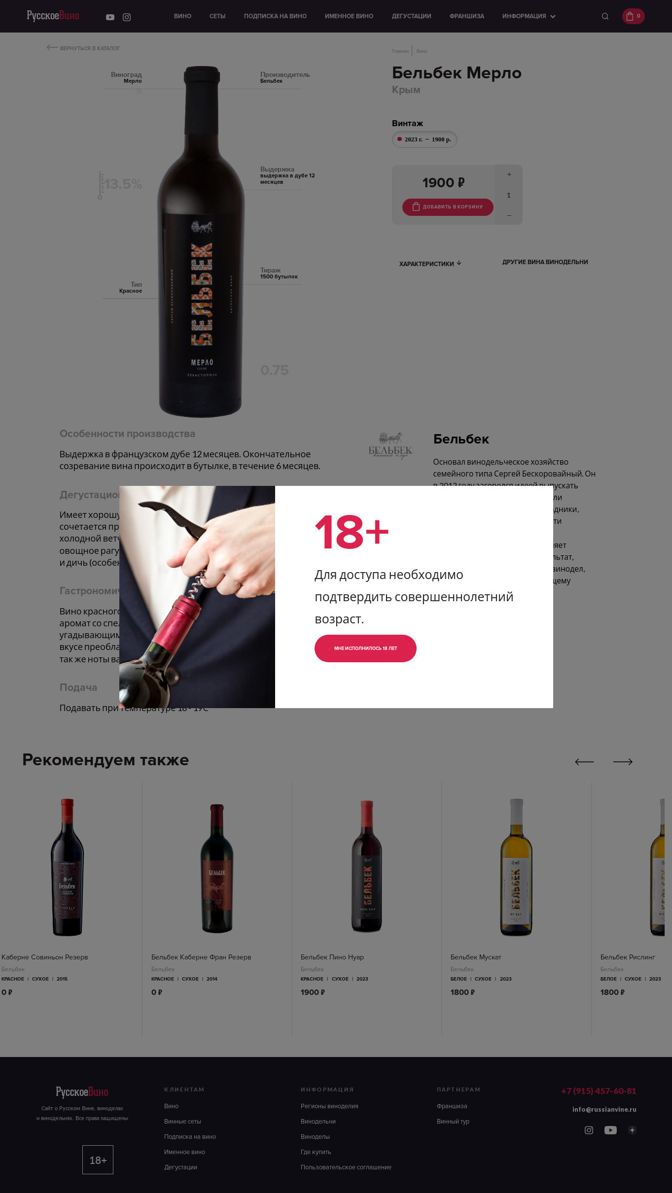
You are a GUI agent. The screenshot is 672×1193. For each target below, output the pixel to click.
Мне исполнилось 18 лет (381, 648)
